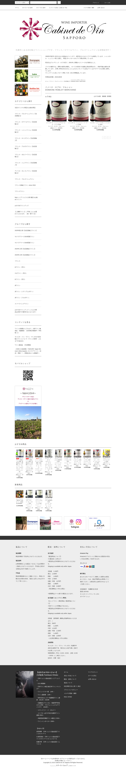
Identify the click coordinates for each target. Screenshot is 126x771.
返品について (68, 682)
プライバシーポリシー (71, 690)
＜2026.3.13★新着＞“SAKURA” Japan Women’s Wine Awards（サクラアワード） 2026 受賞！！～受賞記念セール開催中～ (28, 351)
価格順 (104, 96)
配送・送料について (70, 679)
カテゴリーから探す (26, 7)
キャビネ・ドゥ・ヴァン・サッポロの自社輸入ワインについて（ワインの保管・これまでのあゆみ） (28, 339)
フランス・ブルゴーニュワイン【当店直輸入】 (60, 81)
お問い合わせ (100, 7)
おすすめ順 (97, 96)
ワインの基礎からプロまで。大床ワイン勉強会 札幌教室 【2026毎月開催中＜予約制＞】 (28, 331)
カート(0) (106, 2)
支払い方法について (70, 675)
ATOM (70, 697)
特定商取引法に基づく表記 (72, 686)
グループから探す (40, 7)
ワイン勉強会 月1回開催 (23, 345)
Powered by (63, 765)
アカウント (94, 2)
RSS (65, 697)
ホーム (17, 7)
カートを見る (92, 675)
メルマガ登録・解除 (87, 7)
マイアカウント (93, 672)
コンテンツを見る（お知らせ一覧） (57, 7)
